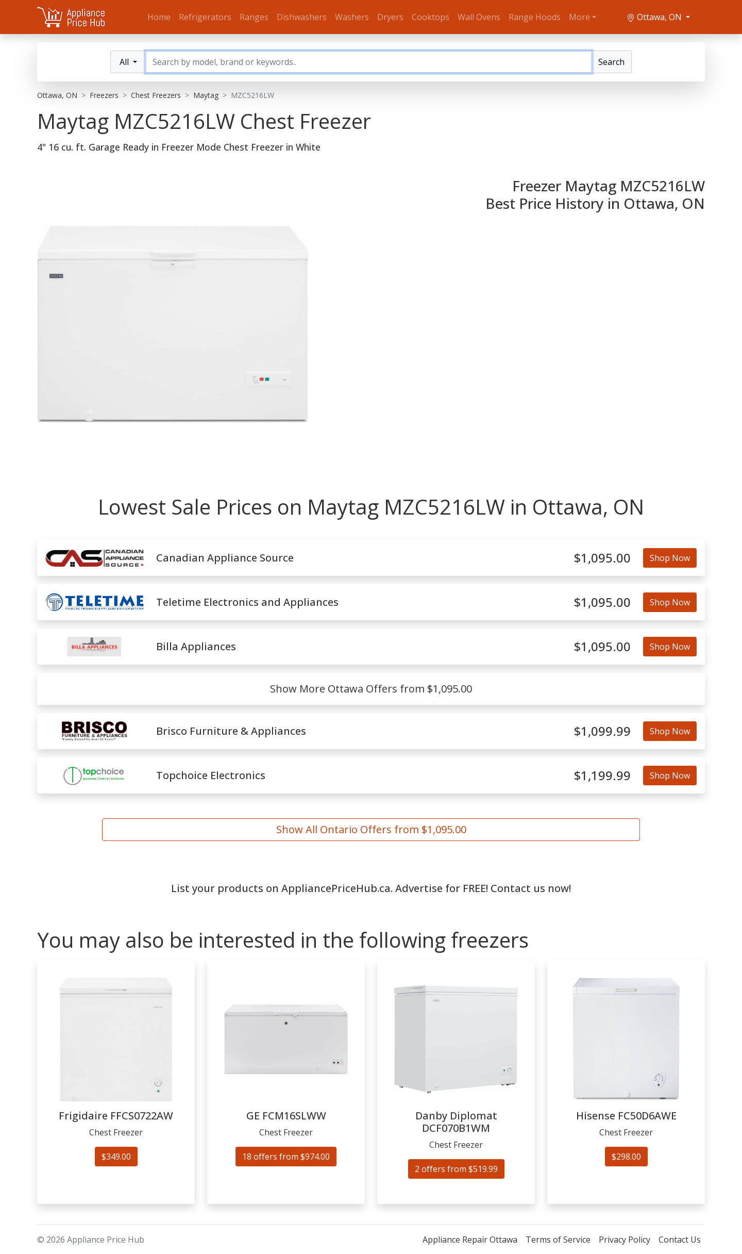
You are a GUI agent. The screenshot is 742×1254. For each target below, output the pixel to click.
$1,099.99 (602, 731)
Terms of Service (558, 1239)
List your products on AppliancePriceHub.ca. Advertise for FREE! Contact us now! (371, 888)
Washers (352, 17)
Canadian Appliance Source (225, 558)
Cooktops (430, 17)
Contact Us (680, 1239)
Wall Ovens (479, 17)
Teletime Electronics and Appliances (247, 602)
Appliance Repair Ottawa (470, 1239)
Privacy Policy (624, 1239)
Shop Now (670, 558)
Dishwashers (302, 17)
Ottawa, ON (655, 17)
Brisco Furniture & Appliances (231, 731)
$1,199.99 (602, 775)
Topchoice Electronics (210, 775)
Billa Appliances (196, 646)
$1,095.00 (602, 558)
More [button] (579, 17)
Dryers (390, 17)
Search (611, 62)
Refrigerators (205, 17)
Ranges (254, 17)
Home (159, 17)
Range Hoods (535, 17)
